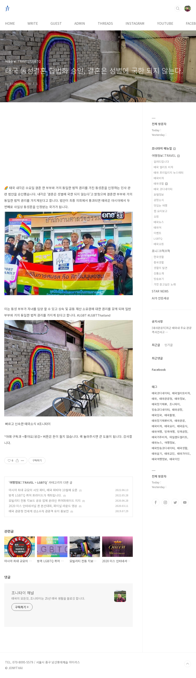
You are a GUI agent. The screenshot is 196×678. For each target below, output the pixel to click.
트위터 (175, 502)
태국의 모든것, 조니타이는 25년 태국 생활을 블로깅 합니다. (48, 598)
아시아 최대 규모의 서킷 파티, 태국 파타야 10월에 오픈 (43, 490)
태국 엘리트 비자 (163, 167)
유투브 (185, 502)
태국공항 (177, 410)
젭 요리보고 (160, 211)
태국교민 (169, 454)
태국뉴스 (159, 222)
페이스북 (155, 502)
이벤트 (157, 233)
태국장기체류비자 (162, 421)
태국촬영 (169, 415)
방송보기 (159, 279)
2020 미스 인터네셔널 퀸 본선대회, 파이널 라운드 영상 (43, 506)
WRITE (32, 23)
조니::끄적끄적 (161, 251)
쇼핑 (156, 216)
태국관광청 (165, 399)
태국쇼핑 (159, 244)
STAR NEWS (160, 291)
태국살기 (157, 454)
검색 (178, 8)
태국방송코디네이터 (163, 448)
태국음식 (182, 426)
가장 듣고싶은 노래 (165, 284)
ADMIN (79, 23)
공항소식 (159, 200)
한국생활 (159, 257)
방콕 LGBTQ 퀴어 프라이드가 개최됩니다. (35, 495)
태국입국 (157, 415)
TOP (187, 663)
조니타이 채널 (22, 592)
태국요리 (169, 426)
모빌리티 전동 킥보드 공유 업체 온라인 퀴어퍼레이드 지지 (45, 500)
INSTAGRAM (135, 23)
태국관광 (180, 421)
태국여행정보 (159, 459)
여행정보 (169, 443)
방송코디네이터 (161, 410)
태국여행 (157, 432)
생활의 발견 (160, 268)
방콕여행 (169, 432)
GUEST (56, 23)
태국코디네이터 (161, 393)
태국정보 (180, 399)
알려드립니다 (161, 162)
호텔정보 (159, 194)
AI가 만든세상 (160, 298)
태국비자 (159, 178)
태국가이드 (183, 454)
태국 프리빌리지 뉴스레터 (168, 173)
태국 (154, 399)
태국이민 (175, 459)
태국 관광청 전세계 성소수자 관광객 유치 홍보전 (39, 511)
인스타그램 (165, 502)
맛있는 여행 (160, 205)
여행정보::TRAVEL (22, 482)
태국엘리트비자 (181, 393)
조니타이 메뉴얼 (164, 148)
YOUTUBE (165, 23)
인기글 (168, 345)
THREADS (105, 23)
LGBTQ (42, 482)
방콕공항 (182, 432)
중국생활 (159, 262)
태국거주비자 (159, 437)
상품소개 (159, 273)
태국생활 (161, 183)
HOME (10, 23)
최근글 (156, 345)
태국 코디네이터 (163, 189)
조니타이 (175, 404)
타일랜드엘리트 (178, 437)
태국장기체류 (159, 404)
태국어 (157, 227)
